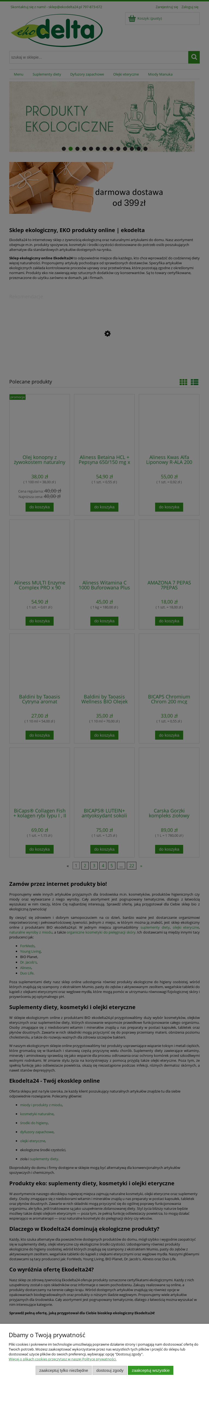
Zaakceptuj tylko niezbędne (63, 1370)
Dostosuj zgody (110, 1370)
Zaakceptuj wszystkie (151, 1370)
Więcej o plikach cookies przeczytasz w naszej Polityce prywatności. (62, 1359)
